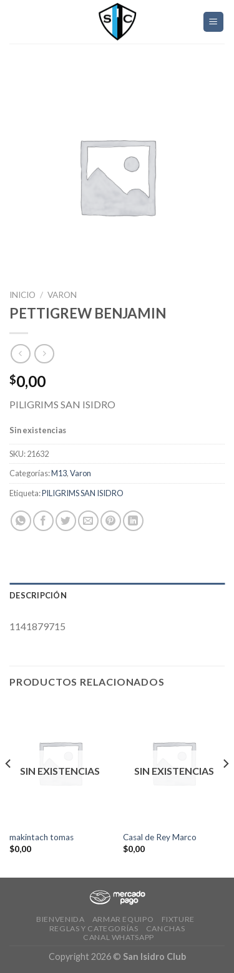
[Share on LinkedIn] (133, 520)
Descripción (38, 595)
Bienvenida (60, 919)
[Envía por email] (88, 520)
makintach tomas (41, 837)
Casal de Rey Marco (160, 837)
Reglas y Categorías (94, 928)
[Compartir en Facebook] (43, 520)
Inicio (22, 295)
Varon (62, 295)
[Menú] (213, 22)
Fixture (178, 919)
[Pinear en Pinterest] (110, 520)
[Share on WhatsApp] (21, 520)
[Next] (225, 788)
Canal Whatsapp (118, 937)
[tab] (117, 595)
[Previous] (8, 788)
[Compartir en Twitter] (66, 520)
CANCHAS (165, 928)
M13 (59, 473)
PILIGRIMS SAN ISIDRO (83, 493)
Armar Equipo (123, 919)
